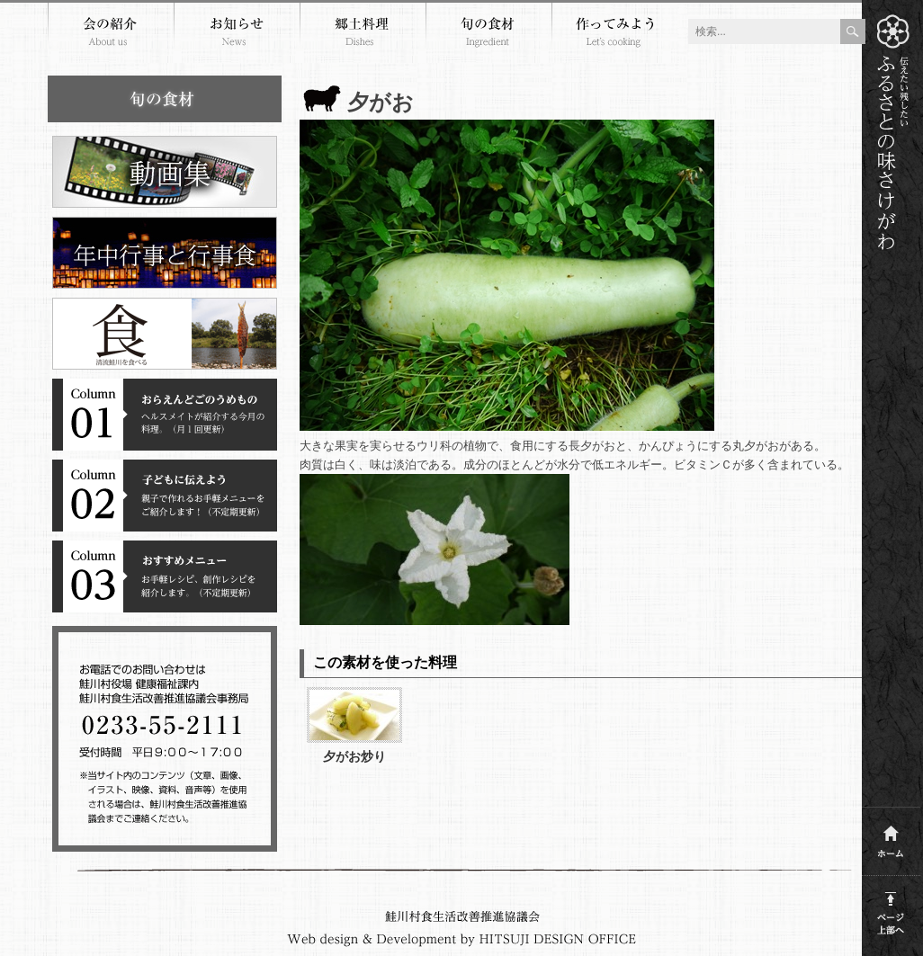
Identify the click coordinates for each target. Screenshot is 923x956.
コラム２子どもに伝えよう (164, 496)
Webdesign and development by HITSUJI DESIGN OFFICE (462, 940)
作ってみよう (614, 34)
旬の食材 (488, 34)
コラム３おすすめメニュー (164, 576)
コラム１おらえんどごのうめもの (164, 415)
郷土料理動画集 (164, 172)
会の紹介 (111, 34)
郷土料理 (363, 34)
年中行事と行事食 (164, 253)
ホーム (891, 837)
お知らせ (237, 34)
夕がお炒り (354, 756)
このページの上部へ (891, 909)
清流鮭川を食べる (164, 334)
